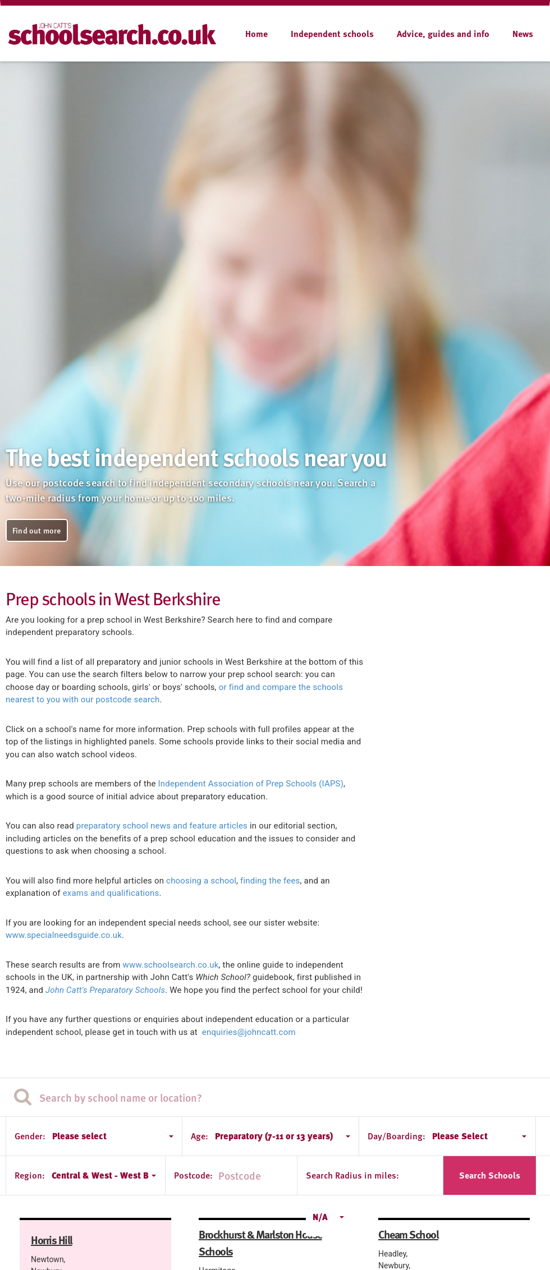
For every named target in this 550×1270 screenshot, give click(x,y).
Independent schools (332, 33)
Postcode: (193, 1175)
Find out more (36, 530)
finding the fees (270, 881)
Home (256, 33)
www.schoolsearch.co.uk (171, 965)
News (522, 33)
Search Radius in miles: (352, 1175)
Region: (30, 1175)
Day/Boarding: (396, 1136)
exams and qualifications (111, 893)
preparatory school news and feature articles (161, 826)
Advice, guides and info (443, 33)
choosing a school (201, 881)
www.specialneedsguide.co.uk (64, 935)
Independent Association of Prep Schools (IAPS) (251, 784)
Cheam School (408, 1234)
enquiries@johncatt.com (249, 1032)
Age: (199, 1136)
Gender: (30, 1136)
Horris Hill (51, 1239)
